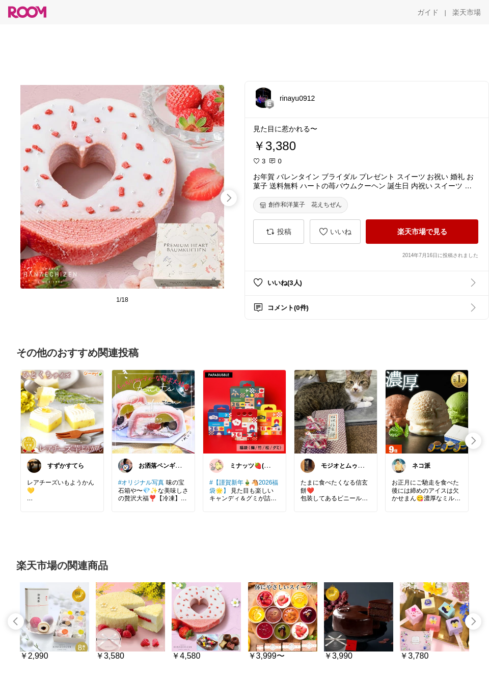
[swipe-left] (16, 621)
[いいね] (335, 231)
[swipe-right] (229, 198)
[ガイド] (428, 12)
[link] (62, 411)
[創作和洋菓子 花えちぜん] (300, 205)
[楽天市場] (466, 12)
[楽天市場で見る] (422, 231)
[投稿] (278, 231)
